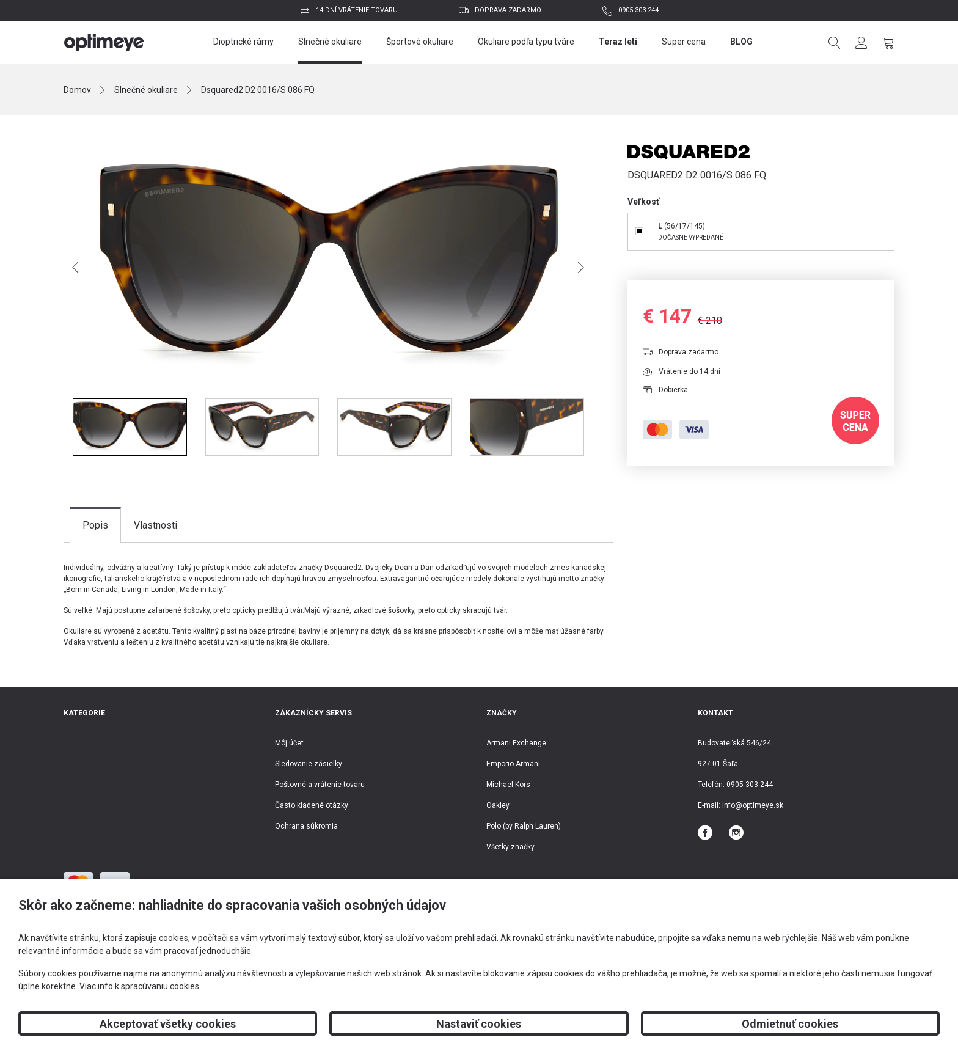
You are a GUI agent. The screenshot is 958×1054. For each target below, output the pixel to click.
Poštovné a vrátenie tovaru (320, 784)
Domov (77, 90)
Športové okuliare (419, 41)
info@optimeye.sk (752, 805)
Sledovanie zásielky (308, 763)
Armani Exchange (516, 743)
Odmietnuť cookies (790, 1023)
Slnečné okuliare (330, 41)
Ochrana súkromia (306, 826)
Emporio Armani (513, 763)
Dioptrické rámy (243, 41)
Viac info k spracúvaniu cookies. (140, 986)
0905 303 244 (638, 10)
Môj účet (289, 743)
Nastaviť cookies (478, 1023)
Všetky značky (510, 847)
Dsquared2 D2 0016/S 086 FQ (258, 90)
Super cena (684, 41)
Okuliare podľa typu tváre (526, 41)
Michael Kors (508, 784)
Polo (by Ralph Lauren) (523, 826)
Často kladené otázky (311, 805)
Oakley (498, 805)
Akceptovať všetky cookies (168, 1023)
